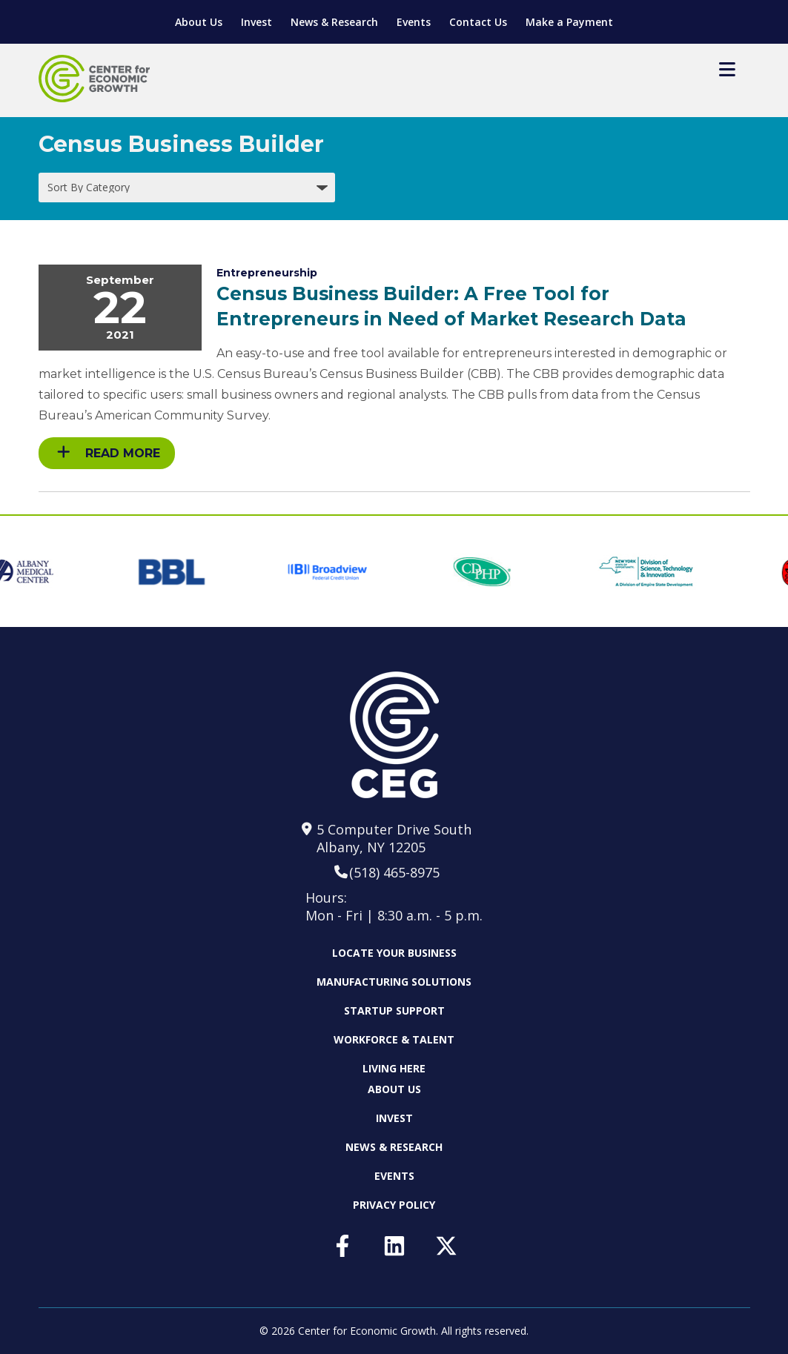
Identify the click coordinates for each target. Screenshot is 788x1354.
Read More (108, 452)
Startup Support (394, 1010)
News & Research (334, 22)
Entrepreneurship (266, 272)
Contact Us (478, 22)
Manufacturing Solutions (394, 982)
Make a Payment (569, 22)
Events (414, 22)
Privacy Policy (394, 1205)
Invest (256, 22)
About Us (198, 22)
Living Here (394, 1068)
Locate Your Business (394, 953)
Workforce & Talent (394, 1039)
